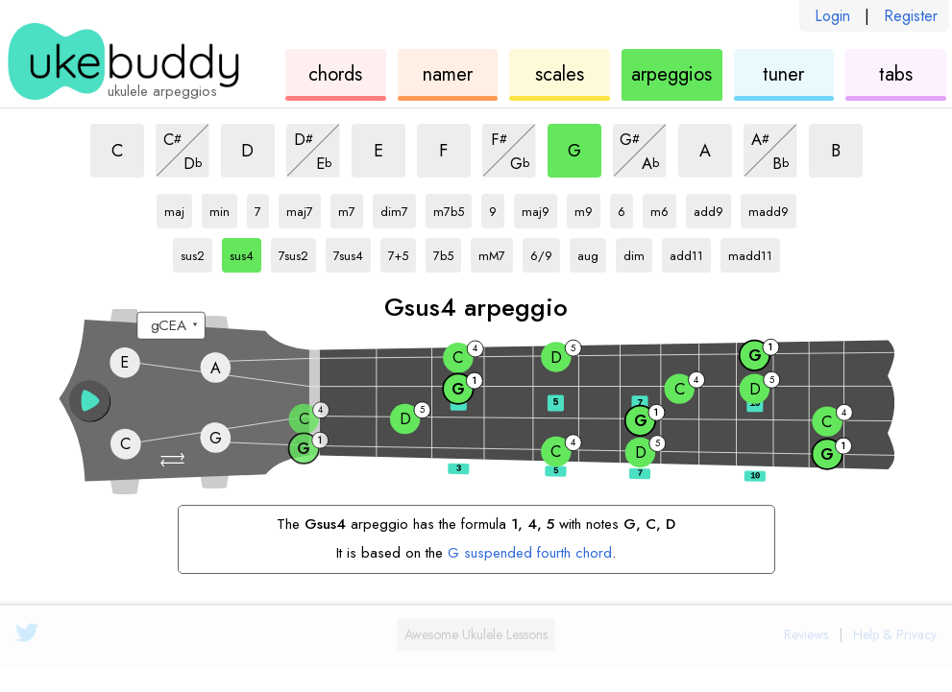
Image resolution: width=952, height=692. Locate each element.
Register (911, 16)
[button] (174, 459)
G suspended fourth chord (530, 552)
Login (832, 16)
